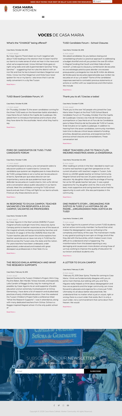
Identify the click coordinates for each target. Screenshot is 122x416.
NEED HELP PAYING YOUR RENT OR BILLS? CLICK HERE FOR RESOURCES (61, 2)
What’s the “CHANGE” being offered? (27, 43)
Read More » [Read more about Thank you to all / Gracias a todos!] (67, 143)
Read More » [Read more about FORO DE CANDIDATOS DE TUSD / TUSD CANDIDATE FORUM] (11, 197)
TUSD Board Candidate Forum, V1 (25, 96)
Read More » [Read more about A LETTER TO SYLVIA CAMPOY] (67, 307)
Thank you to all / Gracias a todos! (81, 96)
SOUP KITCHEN (24, 8)
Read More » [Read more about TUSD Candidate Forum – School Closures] (67, 90)
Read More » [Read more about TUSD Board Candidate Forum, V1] (11, 127)
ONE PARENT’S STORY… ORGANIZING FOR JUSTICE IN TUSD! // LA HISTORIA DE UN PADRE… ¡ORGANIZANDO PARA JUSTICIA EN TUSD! (87, 207)
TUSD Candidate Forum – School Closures (85, 43)
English (97, 1)
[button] (43, 17)
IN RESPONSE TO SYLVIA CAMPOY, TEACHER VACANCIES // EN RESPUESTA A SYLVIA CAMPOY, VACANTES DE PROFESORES (31, 206)
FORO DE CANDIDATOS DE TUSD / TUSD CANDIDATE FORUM (29, 151)
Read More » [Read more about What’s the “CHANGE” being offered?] (11, 84)
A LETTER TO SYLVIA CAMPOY (79, 262)
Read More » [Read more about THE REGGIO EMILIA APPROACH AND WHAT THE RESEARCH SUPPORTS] (11, 312)
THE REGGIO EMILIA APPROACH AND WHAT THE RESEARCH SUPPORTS (31, 263)
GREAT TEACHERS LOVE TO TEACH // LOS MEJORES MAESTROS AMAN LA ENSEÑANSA (87, 151)
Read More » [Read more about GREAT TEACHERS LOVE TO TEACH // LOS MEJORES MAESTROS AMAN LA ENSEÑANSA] (67, 197)
